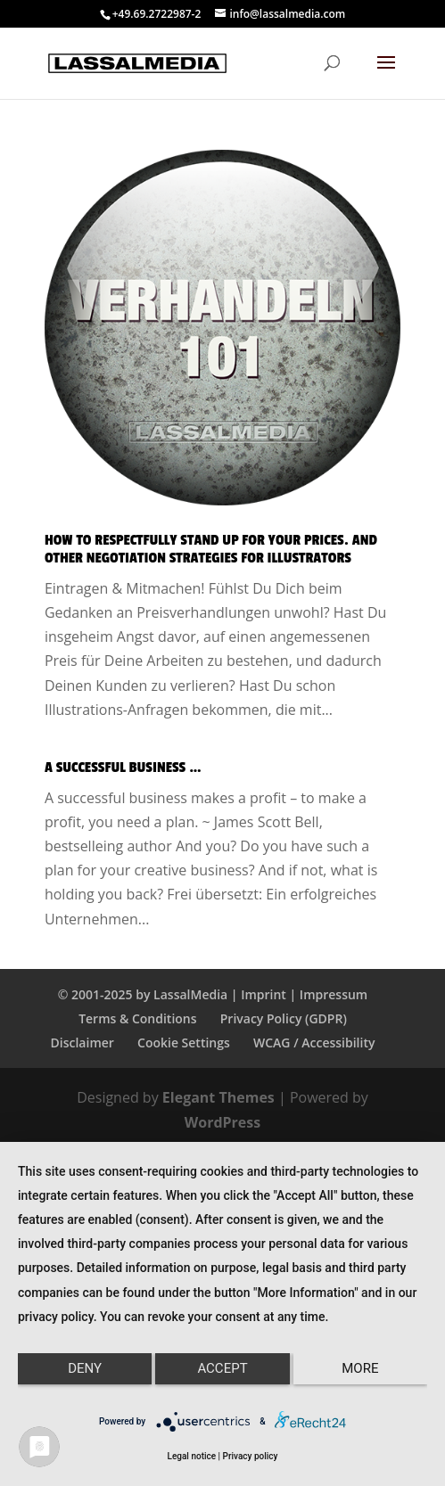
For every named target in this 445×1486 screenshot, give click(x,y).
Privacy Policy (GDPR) (283, 1018)
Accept (222, 1368)
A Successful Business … (123, 767)
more (360, 1368)
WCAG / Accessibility (314, 1042)
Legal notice (192, 1456)
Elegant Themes (218, 1097)
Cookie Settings (183, 1042)
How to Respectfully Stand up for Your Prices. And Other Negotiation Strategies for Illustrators (211, 549)
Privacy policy (250, 1456)
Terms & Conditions (137, 1018)
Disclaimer (82, 1042)
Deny (85, 1368)
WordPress (222, 1122)
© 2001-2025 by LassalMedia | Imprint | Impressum (212, 994)
